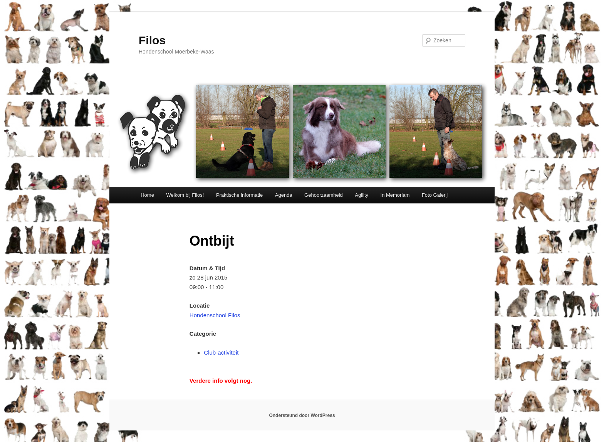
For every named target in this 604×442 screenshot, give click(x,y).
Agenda (283, 195)
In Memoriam (395, 195)
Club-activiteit (221, 352)
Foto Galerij (435, 195)
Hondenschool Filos (215, 315)
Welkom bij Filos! (185, 195)
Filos (152, 40)
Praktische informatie (239, 195)
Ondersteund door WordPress (302, 415)
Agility (361, 195)
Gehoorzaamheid (323, 195)
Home (147, 195)
